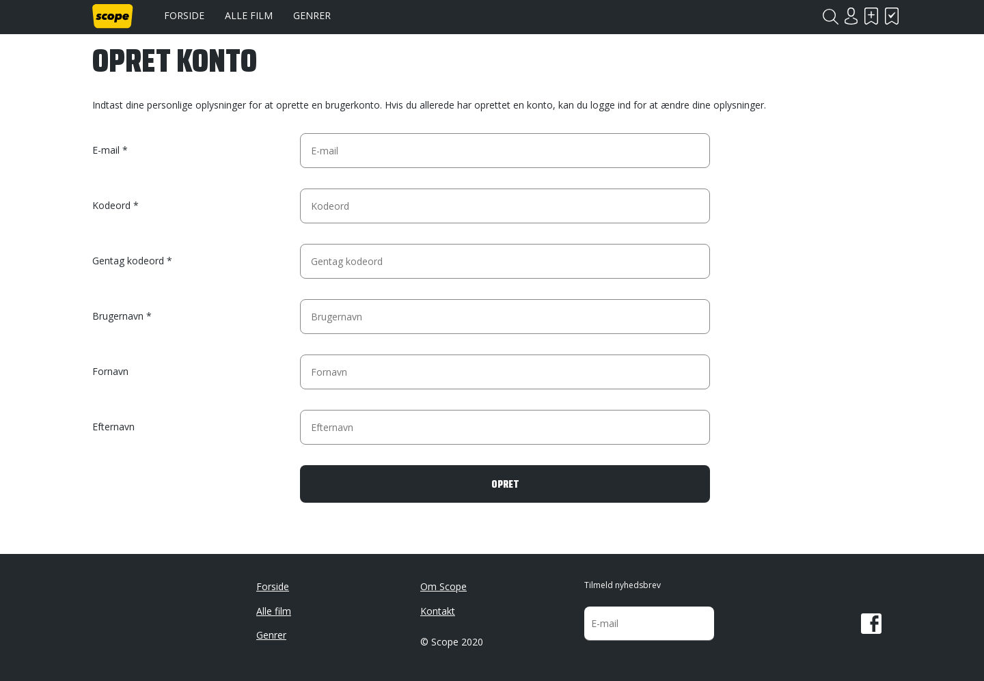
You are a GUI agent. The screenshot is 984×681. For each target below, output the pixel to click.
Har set (892, 16)
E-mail (106, 149)
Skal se (871, 16)
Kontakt (437, 610)
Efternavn (113, 426)
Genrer (312, 15)
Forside (184, 15)
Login (850, 16)
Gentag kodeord (128, 260)
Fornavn (110, 371)
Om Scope (443, 586)
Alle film (249, 15)
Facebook (871, 623)
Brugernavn (118, 315)
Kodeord (111, 205)
